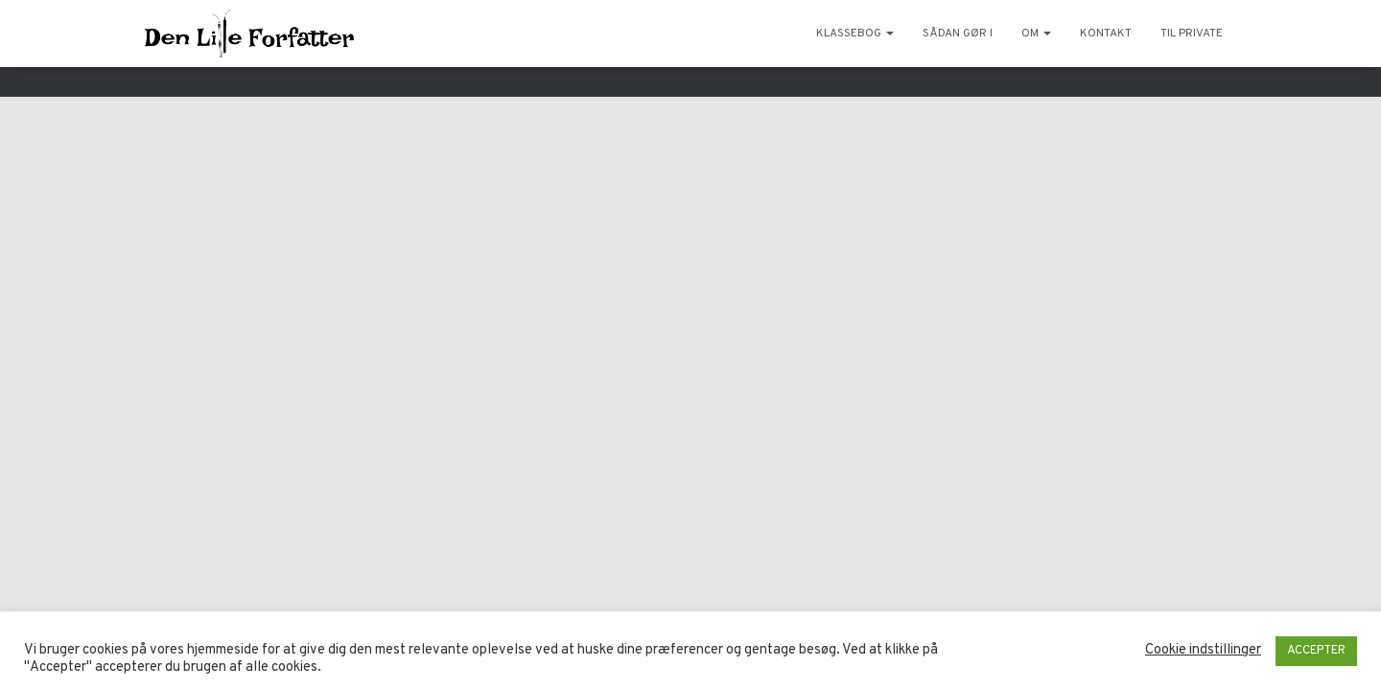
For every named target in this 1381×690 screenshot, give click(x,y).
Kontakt (1106, 33)
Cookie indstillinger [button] (1203, 650)
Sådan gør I (958, 33)
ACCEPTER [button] (1316, 650)
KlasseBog (855, 33)
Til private (1191, 33)
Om (1036, 33)
